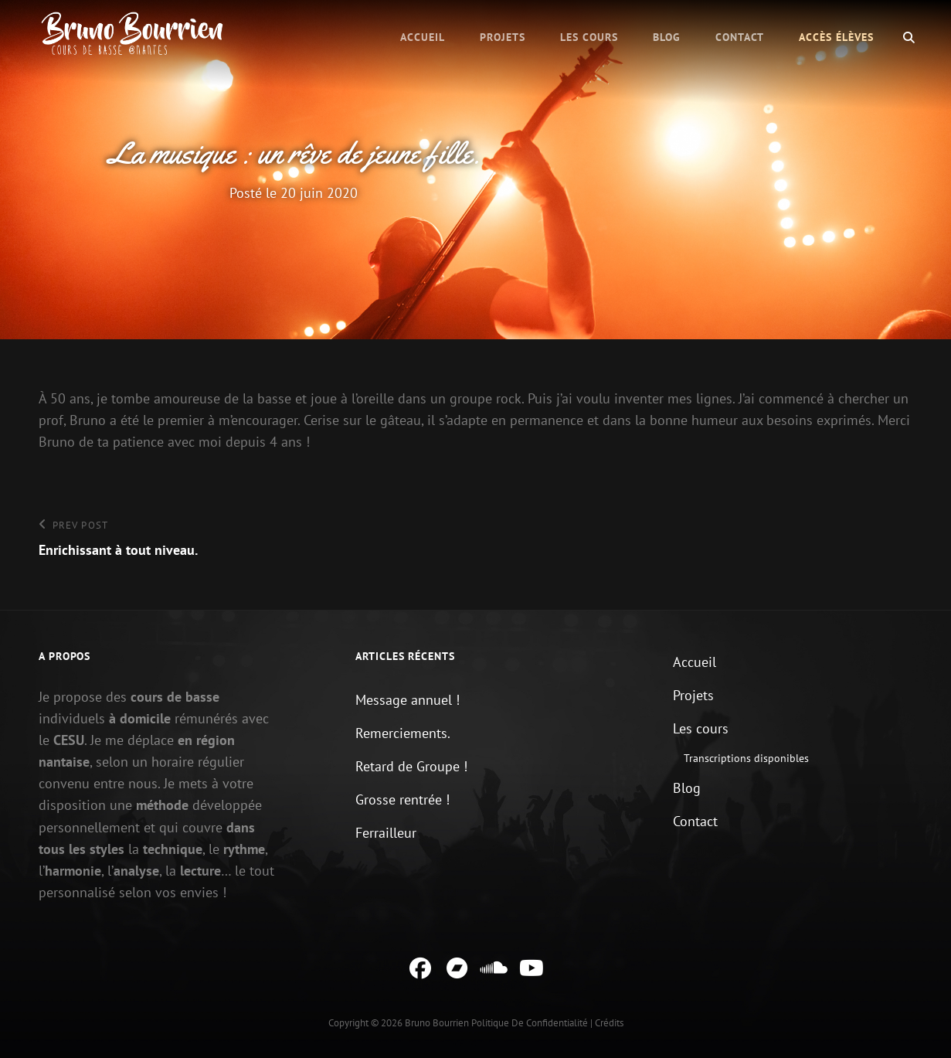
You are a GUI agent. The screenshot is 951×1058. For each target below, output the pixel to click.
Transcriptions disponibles (746, 758)
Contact (739, 37)
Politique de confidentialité (529, 1022)
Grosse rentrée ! (402, 799)
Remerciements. (402, 733)
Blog (667, 37)
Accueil (422, 37)
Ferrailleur (385, 833)
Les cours (589, 37)
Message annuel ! (407, 700)
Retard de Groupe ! (411, 766)
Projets (502, 37)
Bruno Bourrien (437, 1022)
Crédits (609, 1022)
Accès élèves (836, 37)
